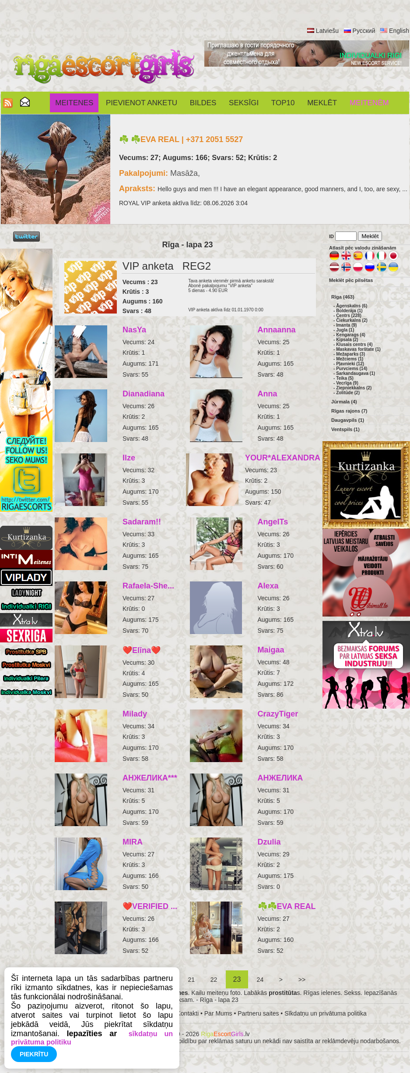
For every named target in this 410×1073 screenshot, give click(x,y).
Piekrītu (34, 1054)
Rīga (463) (342, 296)
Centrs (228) (348, 315)
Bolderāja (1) (349, 310)
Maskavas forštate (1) (358, 349)
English (399, 30)
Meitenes (74, 103)
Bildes (203, 103)
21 (191, 979)
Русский (364, 30)
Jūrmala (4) (344, 401)
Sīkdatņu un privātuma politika (325, 1013)
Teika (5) (345, 378)
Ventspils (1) (345, 429)
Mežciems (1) (349, 358)
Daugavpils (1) (347, 420)
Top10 (283, 103)
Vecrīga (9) (347, 383)
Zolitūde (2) (348, 392)
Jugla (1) (345, 330)
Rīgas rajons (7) (349, 411)
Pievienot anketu (141, 103)
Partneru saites (258, 1013)
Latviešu (327, 30)
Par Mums (218, 1013)
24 (260, 979)
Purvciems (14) (351, 368)
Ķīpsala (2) (347, 339)
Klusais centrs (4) (354, 344)
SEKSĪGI (244, 103)
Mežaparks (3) (350, 354)
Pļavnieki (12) (350, 363)
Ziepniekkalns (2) (353, 387)
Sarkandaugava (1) (355, 373)
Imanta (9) (346, 325)
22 (214, 979)
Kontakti (188, 1013)
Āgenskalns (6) (351, 305)
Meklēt (322, 103)
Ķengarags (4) (350, 334)
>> (302, 979)
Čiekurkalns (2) (352, 320)
